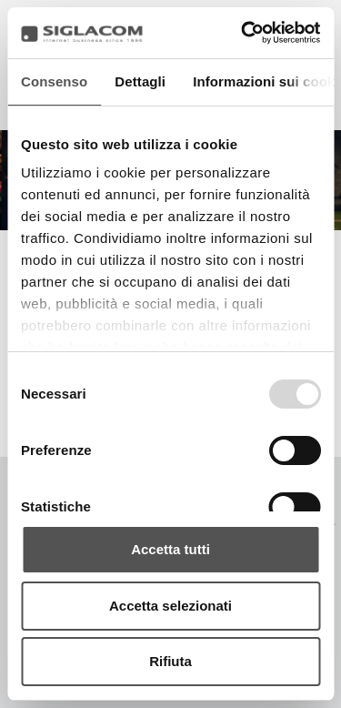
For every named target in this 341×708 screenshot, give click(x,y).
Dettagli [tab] (140, 81)
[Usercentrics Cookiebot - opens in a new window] (242, 33)
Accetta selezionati (170, 605)
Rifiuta (170, 661)
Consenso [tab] (54, 81)
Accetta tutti (170, 549)
